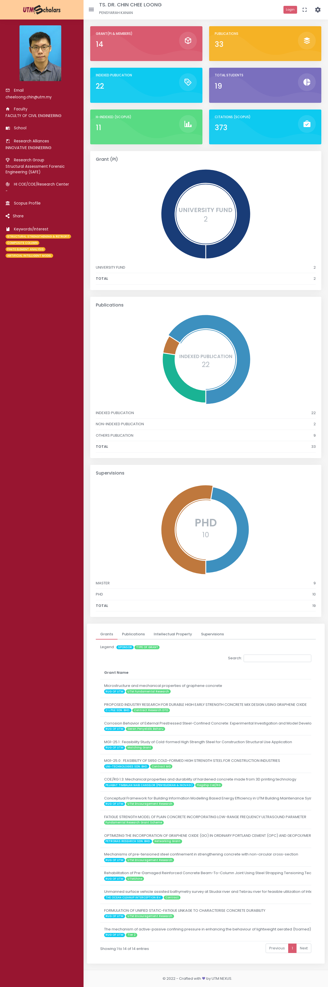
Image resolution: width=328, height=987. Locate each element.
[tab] (107, 634)
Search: (269, 658)
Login (290, 9)
